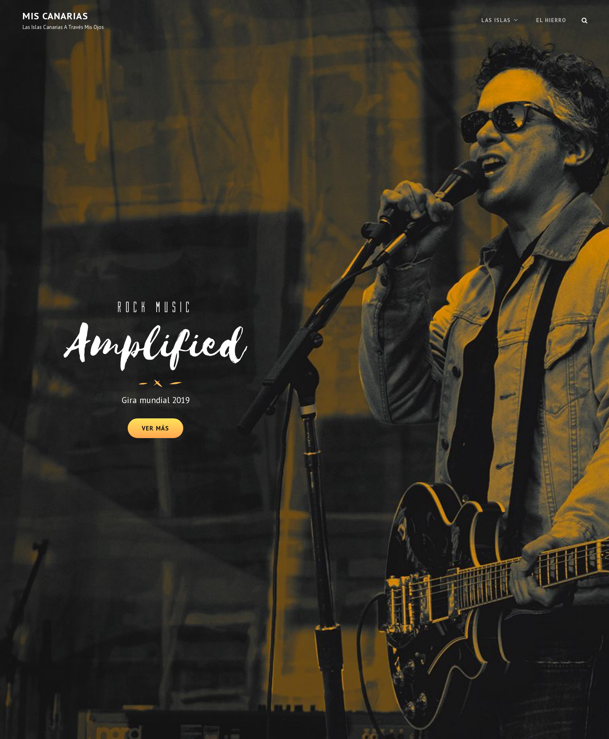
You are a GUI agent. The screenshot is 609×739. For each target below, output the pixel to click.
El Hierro (551, 20)
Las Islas (496, 20)
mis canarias (55, 16)
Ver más (162, 431)
